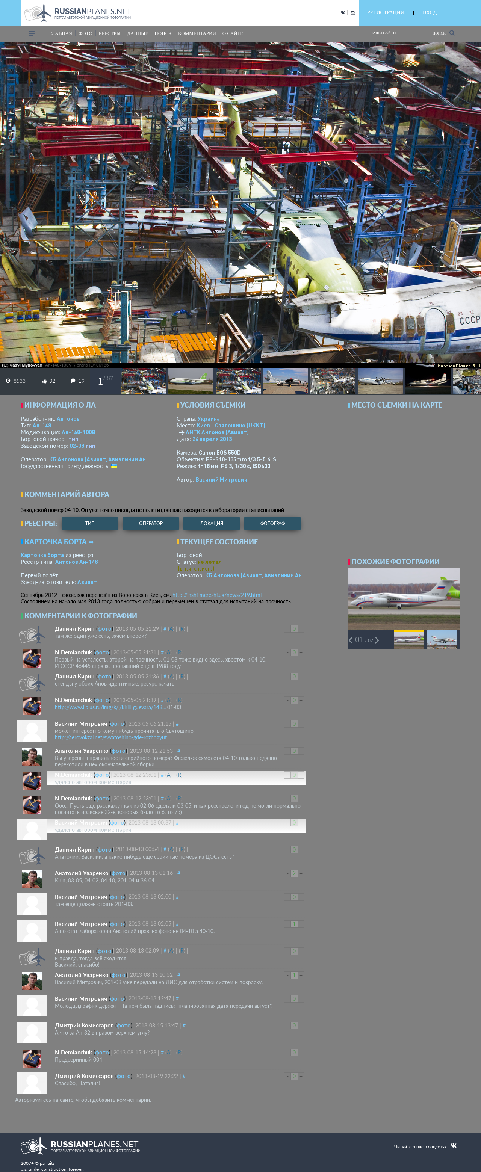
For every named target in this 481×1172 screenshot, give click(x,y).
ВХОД (430, 12)
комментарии (197, 33)
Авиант (87, 581)
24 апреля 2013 (212, 438)
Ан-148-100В (78, 432)
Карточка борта (42, 554)
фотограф (272, 523)
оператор (151, 523)
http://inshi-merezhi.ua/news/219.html (217, 595)
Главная (60, 33)
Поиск (444, 33)
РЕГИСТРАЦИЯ (385, 12)
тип (73, 438)
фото (85, 33)
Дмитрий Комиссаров (84, 1025)
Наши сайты (383, 33)
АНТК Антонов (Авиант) (217, 432)
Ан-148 (42, 425)
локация (211, 523)
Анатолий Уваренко (82, 750)
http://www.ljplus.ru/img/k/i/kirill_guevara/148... (110, 707)
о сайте (232, 33)
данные (137, 33)
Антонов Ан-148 (76, 561)
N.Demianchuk (73, 652)
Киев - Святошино (231, 425)
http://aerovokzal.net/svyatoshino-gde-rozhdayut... (112, 737)
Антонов (68, 418)
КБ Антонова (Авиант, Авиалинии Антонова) (108, 459)
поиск (163, 33)
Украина (209, 418)
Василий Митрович (221, 479)
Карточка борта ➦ (59, 542)
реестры (110, 33)
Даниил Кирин (75, 628)
